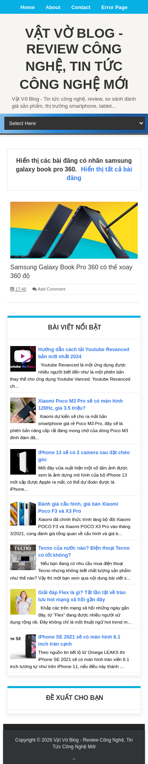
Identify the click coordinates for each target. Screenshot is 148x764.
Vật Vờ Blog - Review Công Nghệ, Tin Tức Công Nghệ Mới (74, 58)
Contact (80, 7)
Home (28, 7)
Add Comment (52, 287)
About (53, 7)
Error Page (114, 7)
